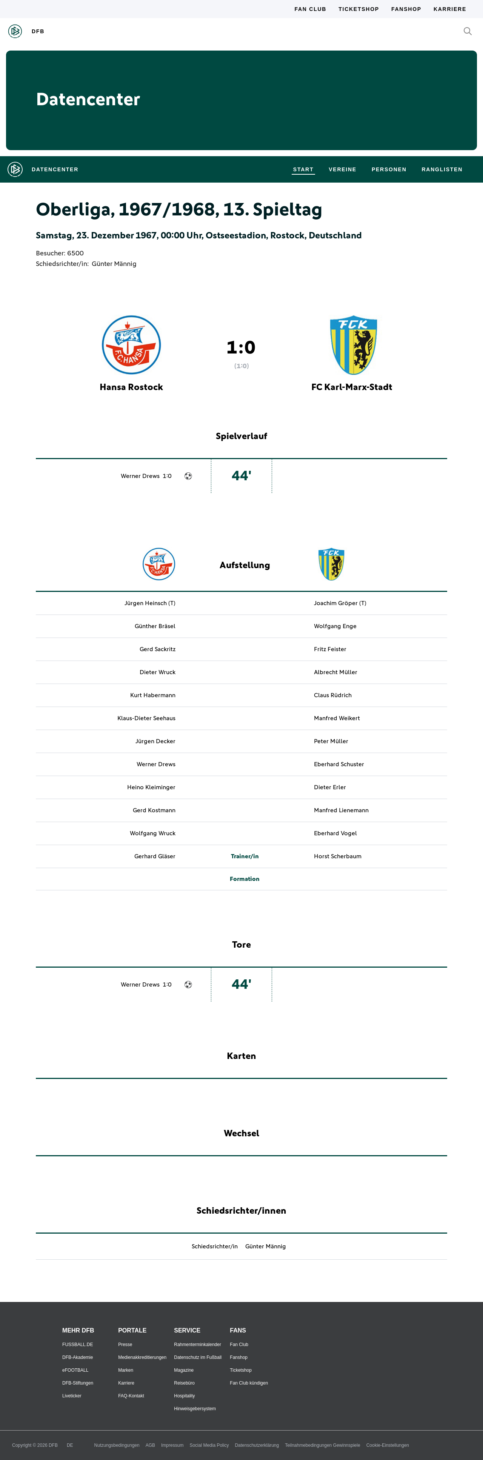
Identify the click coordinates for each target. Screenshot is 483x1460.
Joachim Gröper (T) (340, 603)
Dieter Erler (330, 787)
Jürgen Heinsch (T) (150, 603)
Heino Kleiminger (151, 787)
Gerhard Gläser (154, 856)
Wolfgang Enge (335, 626)
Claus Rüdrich (333, 695)
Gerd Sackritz (157, 649)
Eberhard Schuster (339, 764)
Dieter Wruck (157, 672)
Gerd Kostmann (154, 810)
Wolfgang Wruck (152, 833)
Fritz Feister (330, 649)
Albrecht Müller (335, 672)
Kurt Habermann (152, 695)
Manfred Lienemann (341, 810)
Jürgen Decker (155, 741)
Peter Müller (331, 741)
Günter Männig (114, 264)
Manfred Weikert (337, 718)
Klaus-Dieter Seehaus (146, 718)
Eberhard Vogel (335, 833)
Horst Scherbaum (337, 856)
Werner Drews (140, 476)
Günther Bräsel (155, 626)
